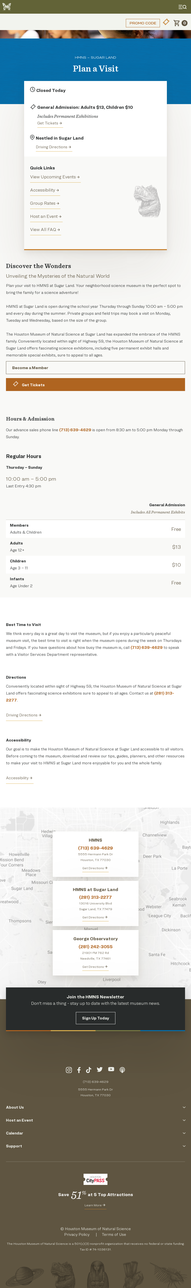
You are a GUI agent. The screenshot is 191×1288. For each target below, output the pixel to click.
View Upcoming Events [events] (55, 176)
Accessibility (44, 190)
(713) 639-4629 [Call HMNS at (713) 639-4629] (95, 848)
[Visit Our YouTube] (111, 1071)
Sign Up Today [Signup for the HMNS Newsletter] (95, 1018)
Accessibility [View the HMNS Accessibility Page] (19, 778)
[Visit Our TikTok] (88, 1071)
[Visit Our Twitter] (100, 1071)
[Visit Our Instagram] (69, 1071)
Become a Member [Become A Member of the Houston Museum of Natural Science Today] (30, 367)
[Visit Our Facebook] (79, 1071)
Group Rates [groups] (44, 203)
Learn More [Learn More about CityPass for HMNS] (95, 1205)
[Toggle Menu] (184, 7)
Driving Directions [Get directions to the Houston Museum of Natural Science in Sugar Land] (53, 147)
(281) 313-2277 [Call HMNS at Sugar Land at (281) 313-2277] (95, 897)
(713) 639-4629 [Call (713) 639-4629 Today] (95, 1082)
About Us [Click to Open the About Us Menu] (95, 1107)
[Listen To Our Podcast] (122, 1071)
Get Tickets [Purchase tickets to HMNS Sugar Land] (49, 123)
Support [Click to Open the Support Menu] (95, 1146)
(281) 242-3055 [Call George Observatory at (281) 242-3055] (96, 946)
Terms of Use (114, 1234)
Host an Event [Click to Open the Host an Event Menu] (95, 1120)
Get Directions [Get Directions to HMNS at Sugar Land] (94, 917)
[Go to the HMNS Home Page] (6, 7)
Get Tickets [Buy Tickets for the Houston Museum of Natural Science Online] (29, 384)
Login (11, 23)
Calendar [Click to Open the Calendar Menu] (95, 1133)
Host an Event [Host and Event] (45, 216)
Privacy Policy (77, 1234)
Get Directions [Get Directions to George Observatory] (94, 967)
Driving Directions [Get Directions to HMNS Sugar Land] (23, 715)
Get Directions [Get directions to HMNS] (94, 868)
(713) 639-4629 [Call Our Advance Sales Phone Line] (75, 430)
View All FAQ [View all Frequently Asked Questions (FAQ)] (45, 229)
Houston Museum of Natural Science (98, 1228)
